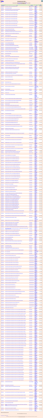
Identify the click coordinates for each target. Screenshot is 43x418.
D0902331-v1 (2, 191)
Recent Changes (21, 413)
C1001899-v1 (2, 56)
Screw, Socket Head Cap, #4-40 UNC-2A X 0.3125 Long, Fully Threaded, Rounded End (14, 374)
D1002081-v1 (2, 122)
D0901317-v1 (2, 289)
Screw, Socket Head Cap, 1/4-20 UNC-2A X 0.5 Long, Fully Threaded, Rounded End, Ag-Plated (15, 318)
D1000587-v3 (2, 62)
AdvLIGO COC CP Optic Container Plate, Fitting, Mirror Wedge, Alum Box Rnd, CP (14, 273)
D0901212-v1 (2, 284)
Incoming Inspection (36, 130)
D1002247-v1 (2, 115)
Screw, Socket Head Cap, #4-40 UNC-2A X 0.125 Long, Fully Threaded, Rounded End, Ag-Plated (15, 345)
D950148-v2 (2, 389)
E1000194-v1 (2, 215)
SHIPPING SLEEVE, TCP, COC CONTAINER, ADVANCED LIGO (12, 233)
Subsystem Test (36, 114)
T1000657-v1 (2, 113)
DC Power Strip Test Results (8, 113)
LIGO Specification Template (8, 245)
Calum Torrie (30, 30)
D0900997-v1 (2, 253)
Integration (36, 243)
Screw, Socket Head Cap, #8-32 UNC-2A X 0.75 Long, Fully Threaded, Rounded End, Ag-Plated (15, 329)
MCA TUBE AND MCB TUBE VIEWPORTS (9, 110)
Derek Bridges (30, 63)
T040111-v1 (2, 31)
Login (26, 413)
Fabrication (36, 10)
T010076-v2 (2, 60)
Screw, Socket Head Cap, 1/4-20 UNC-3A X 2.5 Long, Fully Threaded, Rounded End (14, 137)
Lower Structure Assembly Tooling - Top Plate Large (10, 65)
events (19, 3)
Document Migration (36, 394)
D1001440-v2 (2, 209)
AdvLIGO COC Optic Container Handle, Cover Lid (10, 298)
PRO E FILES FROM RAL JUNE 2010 (9, 209)
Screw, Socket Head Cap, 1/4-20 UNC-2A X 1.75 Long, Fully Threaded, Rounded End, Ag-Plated (15, 309)
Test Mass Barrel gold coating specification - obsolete (10, 217)
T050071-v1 (2, 151)
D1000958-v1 (2, 235)
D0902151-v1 (2, 160)
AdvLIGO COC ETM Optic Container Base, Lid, (10, 284)
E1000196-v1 (2, 139)
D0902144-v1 (2, 169)
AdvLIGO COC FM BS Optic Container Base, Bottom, (11, 282)
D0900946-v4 (2, 142)
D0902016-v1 (2, 199)
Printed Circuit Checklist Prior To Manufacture (10, 146)
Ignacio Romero (31, 16)
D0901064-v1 (2, 298)
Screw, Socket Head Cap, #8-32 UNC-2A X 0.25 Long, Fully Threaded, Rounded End (14, 367)
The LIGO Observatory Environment (9, 239)
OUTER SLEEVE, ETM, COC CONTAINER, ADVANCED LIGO (12, 160)
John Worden (30, 243)
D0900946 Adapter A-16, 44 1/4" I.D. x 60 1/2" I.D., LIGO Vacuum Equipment (13, 142)
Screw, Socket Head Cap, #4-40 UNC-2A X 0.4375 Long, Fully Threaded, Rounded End (14, 372)
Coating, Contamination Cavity (8, 238)
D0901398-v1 (2, 293)
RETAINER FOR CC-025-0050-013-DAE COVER (10, 191)
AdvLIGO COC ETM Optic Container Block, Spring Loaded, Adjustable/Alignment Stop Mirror (15, 291)
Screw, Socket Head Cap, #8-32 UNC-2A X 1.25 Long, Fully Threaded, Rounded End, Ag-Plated (15, 327)
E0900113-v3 (2, 47)
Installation (36, 263)
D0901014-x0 (2, 318)
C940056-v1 (2, 67)
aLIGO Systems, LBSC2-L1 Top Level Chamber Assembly (11, 14)
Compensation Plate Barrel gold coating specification (10, 48)
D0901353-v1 (2, 262)
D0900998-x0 (2, 347)
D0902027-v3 (2, 194)
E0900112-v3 (2, 48)
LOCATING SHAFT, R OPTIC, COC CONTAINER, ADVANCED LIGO (12, 173)
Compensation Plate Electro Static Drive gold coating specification (12, 47)
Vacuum (35, 84)
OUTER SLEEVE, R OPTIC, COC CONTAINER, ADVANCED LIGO (12, 169)
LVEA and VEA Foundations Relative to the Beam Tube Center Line (12, 389)
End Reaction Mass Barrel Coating (9, 381)
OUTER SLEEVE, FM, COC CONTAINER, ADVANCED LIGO (11, 180)
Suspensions (36, 65)
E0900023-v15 (2, 27)
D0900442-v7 (2, 16)
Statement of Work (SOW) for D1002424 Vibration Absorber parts (12, 56)
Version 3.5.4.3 (3, 415)
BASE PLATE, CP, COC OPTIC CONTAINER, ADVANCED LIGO (12, 204)
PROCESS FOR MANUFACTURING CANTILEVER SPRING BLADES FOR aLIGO (14, 27)
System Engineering (36, 6)
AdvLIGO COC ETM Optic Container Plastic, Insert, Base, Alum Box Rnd (13, 289)
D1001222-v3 (2, 65)
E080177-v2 (2, 36)
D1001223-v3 (2, 73)
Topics (24, 413)
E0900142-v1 (2, 381)
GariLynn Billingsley (31, 47)
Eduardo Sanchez (31, 14)
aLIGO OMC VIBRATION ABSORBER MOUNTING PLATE (11, 122)
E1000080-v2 (2, 238)
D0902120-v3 (2, 231)
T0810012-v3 (2, 40)
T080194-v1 (2, 53)
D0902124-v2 (2, 182)
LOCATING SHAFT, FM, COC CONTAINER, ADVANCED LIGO (12, 182)
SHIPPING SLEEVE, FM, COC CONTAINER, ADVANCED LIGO (12, 178)
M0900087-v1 (2, 402)
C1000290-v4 (2, 150)
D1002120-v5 (2, 98)
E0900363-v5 (2, 205)
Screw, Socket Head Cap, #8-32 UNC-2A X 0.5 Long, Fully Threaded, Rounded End (14, 363)
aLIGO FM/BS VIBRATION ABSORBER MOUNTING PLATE (11, 120)
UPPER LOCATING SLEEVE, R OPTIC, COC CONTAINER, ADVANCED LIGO (13, 171)
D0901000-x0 (2, 345)
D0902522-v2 (2, 222)
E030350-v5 (2, 30)
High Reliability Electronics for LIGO (9, 40)
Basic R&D (36, 27)
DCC (1, 415)
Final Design (36, 14)
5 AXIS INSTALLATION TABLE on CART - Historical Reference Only (12, 62)
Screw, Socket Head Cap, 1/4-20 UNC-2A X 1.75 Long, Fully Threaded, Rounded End (14, 347)
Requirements (36, 42)
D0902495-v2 (2, 189)
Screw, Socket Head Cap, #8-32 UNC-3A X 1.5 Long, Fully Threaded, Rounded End (14, 148)
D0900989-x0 (2, 358)
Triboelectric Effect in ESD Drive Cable (9, 307)
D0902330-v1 (2, 187)
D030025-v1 (2, 63)
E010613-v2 (2, 10)
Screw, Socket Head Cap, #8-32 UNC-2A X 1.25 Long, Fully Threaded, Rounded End (14, 358)
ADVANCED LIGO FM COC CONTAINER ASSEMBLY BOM (11, 208)
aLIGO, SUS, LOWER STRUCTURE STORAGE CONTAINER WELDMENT (13, 100)
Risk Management (36, 41)
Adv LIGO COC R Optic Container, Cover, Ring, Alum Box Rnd (11, 262)
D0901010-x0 (2, 329)
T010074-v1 (2, 239)
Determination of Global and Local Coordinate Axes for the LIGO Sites (12, 386)
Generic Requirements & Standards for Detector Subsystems (11, 10)
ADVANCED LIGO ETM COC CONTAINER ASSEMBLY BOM (11, 205)
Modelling (36, 95)
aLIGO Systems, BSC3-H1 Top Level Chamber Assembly (11, 25)
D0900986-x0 (2, 363)
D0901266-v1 (2, 255)
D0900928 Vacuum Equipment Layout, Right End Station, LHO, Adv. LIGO (13, 243)
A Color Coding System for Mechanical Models (10, 94)
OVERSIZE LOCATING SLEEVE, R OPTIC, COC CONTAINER (12, 222)
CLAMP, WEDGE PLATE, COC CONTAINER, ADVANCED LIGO (12, 195)
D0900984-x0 (2, 367)
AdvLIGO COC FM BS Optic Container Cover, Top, (10, 255)
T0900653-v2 (2, 110)
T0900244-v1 (2, 307)
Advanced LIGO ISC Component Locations (9, 90)
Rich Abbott (30, 40)
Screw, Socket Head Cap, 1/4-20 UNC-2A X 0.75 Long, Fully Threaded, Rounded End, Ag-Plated (15, 316)
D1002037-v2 (2, 128)
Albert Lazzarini (30, 386)
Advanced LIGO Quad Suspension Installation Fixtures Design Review (12, 151)
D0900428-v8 (2, 14)
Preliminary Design (37, 61)
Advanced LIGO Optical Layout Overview (9, 60)
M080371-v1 (2, 404)
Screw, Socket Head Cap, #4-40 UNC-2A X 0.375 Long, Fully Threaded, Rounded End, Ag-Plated (15, 338)
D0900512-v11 (2, 51)
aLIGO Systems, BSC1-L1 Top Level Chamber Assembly (11, 16)
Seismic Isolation (36, 106)
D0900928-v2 (2, 243)
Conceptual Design (36, 78)
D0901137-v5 (2, 23)
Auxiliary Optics (36, 86)
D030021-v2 (2, 137)
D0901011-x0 (2, 327)
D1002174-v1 (2, 120)
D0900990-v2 (2, 148)
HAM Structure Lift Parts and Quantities (9, 128)
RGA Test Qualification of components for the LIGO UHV (11, 36)
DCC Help (7, 415)
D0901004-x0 (2, 338)
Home (18, 413)
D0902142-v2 (2, 173)
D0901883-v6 (2, 204)
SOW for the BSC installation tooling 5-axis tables (10, 150)
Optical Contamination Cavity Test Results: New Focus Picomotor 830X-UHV (13, 139)
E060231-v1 (2, 146)
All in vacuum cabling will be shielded (9, 402)
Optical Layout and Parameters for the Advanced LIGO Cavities (12, 68)
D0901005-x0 (2, 336)
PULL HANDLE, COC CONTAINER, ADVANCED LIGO (11, 194)
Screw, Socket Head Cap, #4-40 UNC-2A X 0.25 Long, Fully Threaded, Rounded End (14, 376)
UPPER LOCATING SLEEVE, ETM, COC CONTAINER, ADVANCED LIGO (13, 162)
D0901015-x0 (2, 316)
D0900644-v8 (2, 90)
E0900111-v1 (2, 217)
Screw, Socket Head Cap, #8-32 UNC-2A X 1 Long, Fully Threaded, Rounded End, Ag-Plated (15, 63)
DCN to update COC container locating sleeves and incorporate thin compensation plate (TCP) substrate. (16, 226)
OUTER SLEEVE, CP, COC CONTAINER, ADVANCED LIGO (11, 200)
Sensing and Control (36, 57)
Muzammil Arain (31, 68)
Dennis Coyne (30, 10)
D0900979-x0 (2, 374)
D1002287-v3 (2, 86)
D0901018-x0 (2, 311)
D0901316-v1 (2, 291)
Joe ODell (30, 209)
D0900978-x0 (2, 376)
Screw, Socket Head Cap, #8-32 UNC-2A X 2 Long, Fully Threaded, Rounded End (14, 356)
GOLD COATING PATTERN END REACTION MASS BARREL (11, 45)
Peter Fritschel (30, 217)
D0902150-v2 (2, 162)
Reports (35, 77)
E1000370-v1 (2, 135)
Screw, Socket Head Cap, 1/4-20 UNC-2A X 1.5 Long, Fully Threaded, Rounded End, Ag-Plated (15, 311)
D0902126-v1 (2, 180)
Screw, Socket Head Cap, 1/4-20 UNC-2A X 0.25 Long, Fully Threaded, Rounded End (14, 354)
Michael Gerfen (30, 31)
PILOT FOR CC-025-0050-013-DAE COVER (10, 187)
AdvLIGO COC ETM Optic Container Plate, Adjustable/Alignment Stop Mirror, (13, 293)
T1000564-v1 (2, 124)
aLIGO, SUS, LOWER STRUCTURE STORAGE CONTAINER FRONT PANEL (13, 98)
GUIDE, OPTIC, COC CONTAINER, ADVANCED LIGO (11, 189)
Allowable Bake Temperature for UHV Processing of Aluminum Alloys (12, 124)
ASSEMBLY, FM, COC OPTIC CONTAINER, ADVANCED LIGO (12, 231)
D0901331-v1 (2, 271)
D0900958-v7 (2, 45)
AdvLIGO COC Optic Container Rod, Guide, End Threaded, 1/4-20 (12, 302)
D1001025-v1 (2, 233)
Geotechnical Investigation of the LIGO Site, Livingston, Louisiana (12, 67)
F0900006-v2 (2, 245)
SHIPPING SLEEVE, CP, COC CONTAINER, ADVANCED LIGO (12, 199)
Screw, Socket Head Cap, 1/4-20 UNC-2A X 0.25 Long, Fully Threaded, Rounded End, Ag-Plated (15, 320)
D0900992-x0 (2, 356)
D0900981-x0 (2, 372)
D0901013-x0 (2, 320)
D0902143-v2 (2, 171)
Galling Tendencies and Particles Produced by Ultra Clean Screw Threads (13, 31)
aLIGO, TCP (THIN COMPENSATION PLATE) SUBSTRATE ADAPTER (12, 235)
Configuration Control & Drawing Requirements (10, 30)
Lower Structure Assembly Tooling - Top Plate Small (10, 73)
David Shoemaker (31, 239)
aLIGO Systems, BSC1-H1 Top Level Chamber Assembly (11, 23)
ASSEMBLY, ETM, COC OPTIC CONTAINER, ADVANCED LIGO (12, 33)
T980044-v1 (2, 386)
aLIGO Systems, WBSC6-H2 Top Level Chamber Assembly (11, 51)
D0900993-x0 (2, 354)
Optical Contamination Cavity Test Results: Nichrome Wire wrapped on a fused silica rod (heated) (15, 215)
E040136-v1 (2, 405)
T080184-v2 (2, 94)
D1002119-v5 (2, 100)
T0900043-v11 (2, 68)
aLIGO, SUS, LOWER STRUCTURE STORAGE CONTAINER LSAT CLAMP (13, 115)
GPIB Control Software (7, 135)
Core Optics (36, 33)
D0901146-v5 (2, 25)
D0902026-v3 (2, 195)
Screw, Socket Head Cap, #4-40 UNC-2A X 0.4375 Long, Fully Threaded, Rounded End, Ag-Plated (15, 336)
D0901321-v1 (2, 302)
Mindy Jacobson (31, 86)
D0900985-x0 (2, 365)
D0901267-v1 (2, 282)
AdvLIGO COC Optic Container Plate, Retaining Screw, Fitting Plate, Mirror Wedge (14, 300)
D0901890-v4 (2, 200)
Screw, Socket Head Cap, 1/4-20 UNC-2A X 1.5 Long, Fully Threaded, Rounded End (14, 253)
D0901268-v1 (2, 280)
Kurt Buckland (30, 33)
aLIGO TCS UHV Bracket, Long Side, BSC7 (10, 86)
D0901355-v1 (2, 264)
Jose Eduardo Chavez (31, 23)
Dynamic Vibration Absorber (8, 53)
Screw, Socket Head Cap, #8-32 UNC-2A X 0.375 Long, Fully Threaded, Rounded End (14, 365)
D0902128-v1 (2, 178)
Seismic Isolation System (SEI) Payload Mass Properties (11, 405)
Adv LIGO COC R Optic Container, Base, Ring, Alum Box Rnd (11, 264)
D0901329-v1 (2, 273)
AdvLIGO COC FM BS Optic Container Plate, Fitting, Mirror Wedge (12, 280)
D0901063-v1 (2, 300)
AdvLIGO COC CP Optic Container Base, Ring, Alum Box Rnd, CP (12, 271)
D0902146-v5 (2, 33)
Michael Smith (30, 110)
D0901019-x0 (2, 309)
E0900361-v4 (2, 208)
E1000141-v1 (2, 226)
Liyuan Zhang (30, 139)
